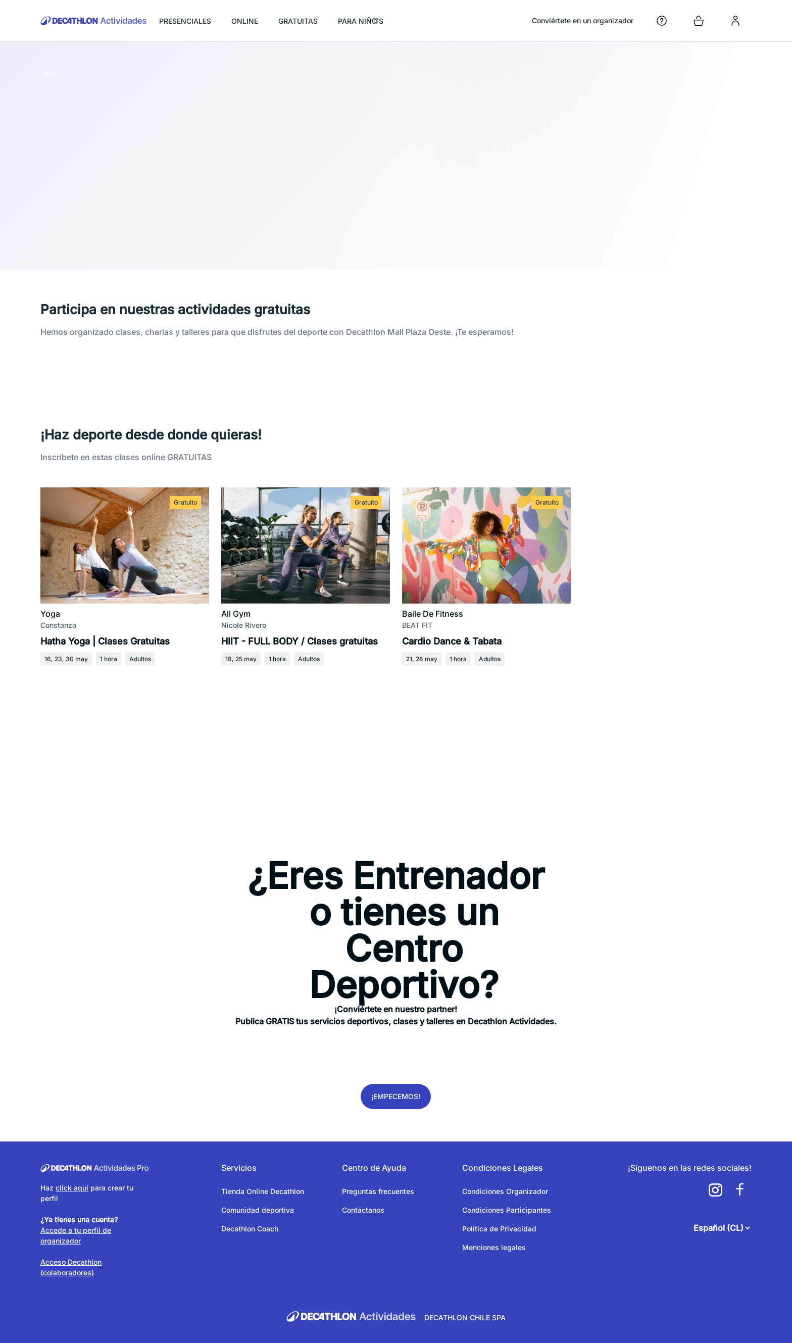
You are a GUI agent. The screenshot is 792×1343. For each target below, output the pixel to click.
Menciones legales (494, 1247)
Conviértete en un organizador (582, 20)
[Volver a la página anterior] (48, 73)
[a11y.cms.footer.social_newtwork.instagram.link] (715, 1190)
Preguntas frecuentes (378, 1191)
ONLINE (244, 21)
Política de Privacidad (499, 1228)
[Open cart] (698, 20)
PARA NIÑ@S (360, 21)
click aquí (72, 1187)
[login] (735, 21)
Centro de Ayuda (374, 1168)
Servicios (239, 1168)
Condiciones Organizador (505, 1191)
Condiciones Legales (502, 1168)
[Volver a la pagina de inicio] (93, 21)
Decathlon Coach (249, 1228)
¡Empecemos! (395, 1096)
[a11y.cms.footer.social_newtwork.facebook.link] (739, 1190)
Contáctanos (363, 1210)
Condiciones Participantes (506, 1210)
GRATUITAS (298, 21)
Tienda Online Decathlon (262, 1191)
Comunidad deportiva (257, 1210)
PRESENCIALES (185, 21)
